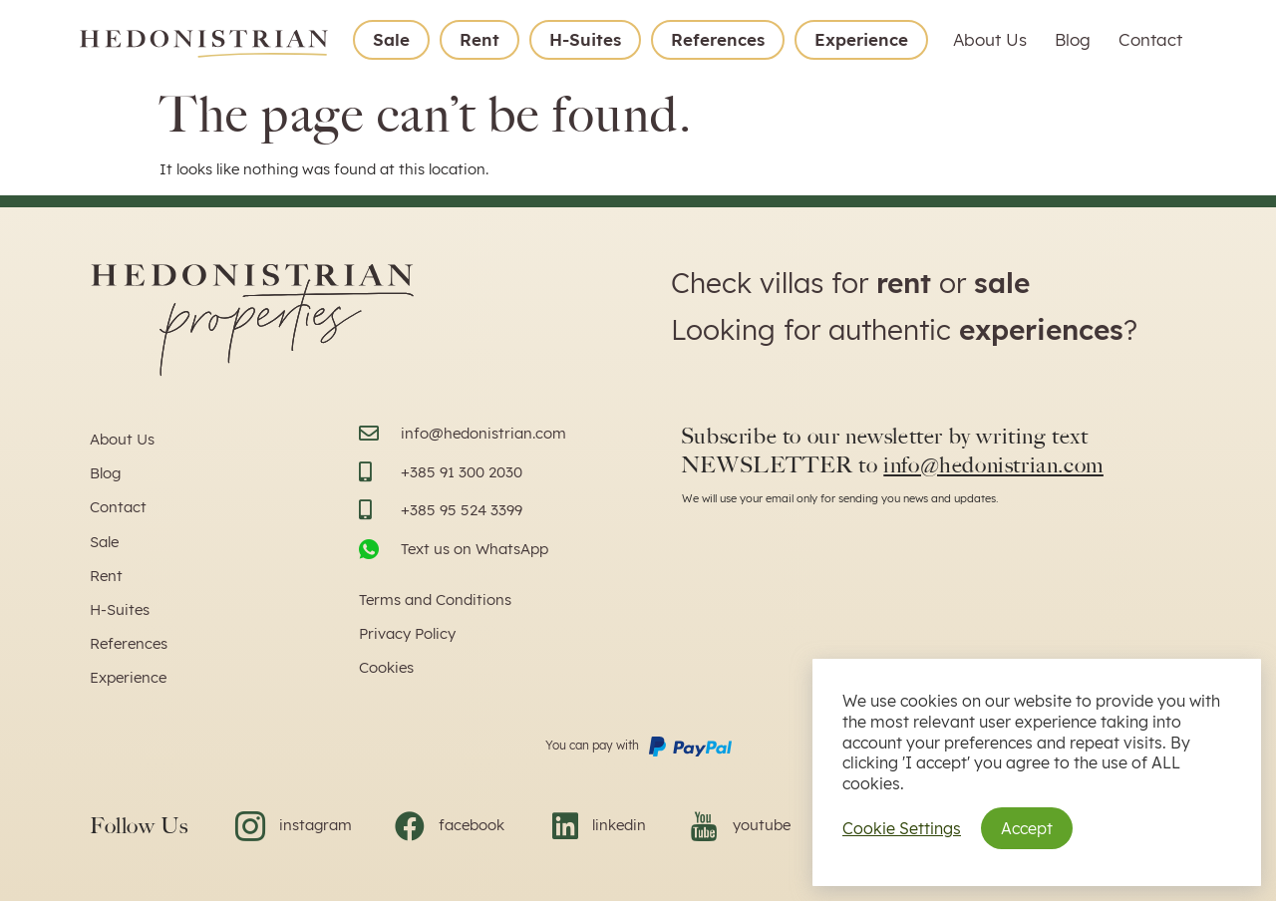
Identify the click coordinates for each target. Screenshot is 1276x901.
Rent (479, 39)
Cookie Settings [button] (901, 828)
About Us (990, 39)
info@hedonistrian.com (993, 464)
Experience (861, 39)
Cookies (386, 667)
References (718, 39)
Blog (1073, 39)
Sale (391, 39)
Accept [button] (1027, 828)
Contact (1150, 39)
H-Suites (585, 39)
